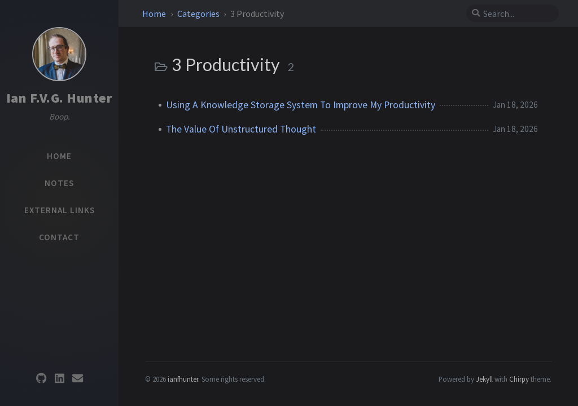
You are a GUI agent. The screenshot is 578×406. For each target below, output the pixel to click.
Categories (199, 13)
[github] (41, 378)
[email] (77, 378)
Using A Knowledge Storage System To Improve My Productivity (300, 105)
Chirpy (519, 378)
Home (155, 13)
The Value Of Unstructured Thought (241, 129)
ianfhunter (183, 378)
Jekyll (484, 378)
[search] (517, 13)
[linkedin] (59, 378)
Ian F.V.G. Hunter (59, 98)
